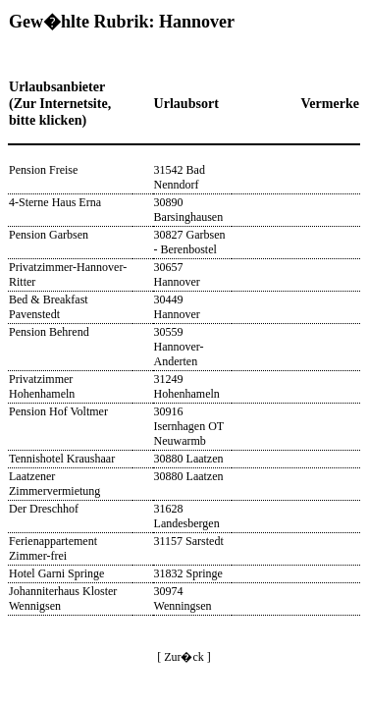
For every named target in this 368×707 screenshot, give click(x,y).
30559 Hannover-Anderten (179, 346)
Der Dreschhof (44, 509)
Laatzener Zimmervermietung (54, 483)
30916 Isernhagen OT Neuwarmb (189, 426)
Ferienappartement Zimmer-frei (53, 548)
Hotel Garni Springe (56, 573)
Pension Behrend (49, 332)
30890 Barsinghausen (189, 209)
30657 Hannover (177, 274)
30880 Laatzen (189, 458)
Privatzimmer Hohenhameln (42, 386)
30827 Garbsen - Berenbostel (190, 242)
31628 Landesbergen (187, 516)
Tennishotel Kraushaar (62, 458)
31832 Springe (188, 573)
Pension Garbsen (48, 235)
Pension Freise (43, 170)
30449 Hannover (177, 307)
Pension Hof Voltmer (58, 411)
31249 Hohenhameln (187, 386)
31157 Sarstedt (189, 541)
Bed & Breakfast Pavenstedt (48, 307)
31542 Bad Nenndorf (179, 177)
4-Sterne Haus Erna (55, 202)
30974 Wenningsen (183, 598)
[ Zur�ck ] (184, 657)
